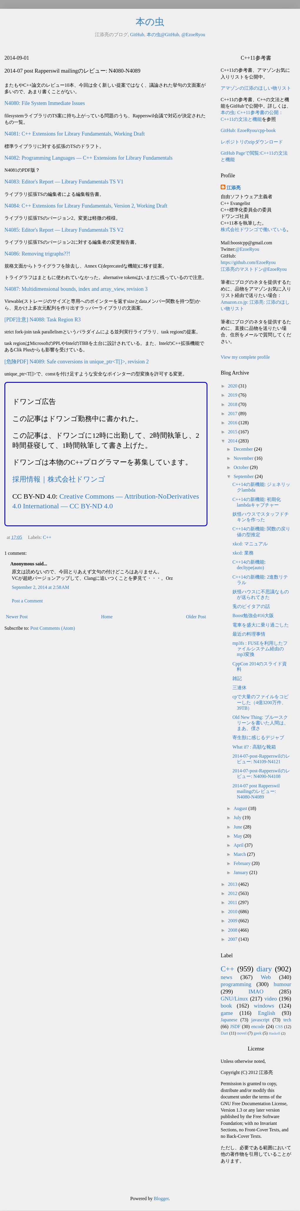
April (239, 845)
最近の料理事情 (248, 634)
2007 (233, 939)
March (240, 854)
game (227, 1013)
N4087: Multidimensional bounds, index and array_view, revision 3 (76, 289)
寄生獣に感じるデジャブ (258, 737)
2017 (233, 413)
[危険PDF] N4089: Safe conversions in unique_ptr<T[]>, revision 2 (76, 362)
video (270, 998)
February (243, 863)
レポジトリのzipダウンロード (252, 141)
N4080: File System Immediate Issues (44, 103)
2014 (233, 440)
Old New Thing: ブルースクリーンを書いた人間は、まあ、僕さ (260, 723)
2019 (233, 394)
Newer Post (17, 616)
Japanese (229, 1019)
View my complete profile (245, 357)
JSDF (235, 1026)
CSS (279, 1026)
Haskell (274, 1033)
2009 (233, 920)
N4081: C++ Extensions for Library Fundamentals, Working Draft (74, 134)
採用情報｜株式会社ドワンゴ (58, 479)
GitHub (137, 34)
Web (266, 977)
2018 (233, 404)
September (244, 476)
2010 (233, 911)
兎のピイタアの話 (251, 606)
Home (107, 616)
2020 (233, 385)
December (244, 449)
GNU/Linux (234, 998)
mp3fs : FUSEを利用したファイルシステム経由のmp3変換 (260, 649)
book (226, 1006)
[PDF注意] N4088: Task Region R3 (42, 320)
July (238, 817)
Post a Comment (27, 600)
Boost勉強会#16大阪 (253, 615)
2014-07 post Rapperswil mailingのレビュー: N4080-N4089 (256, 791)
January (241, 872)
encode (257, 1026)
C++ (47, 537)
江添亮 (234, 187)
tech (287, 1019)
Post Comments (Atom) (52, 628)
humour (282, 984)
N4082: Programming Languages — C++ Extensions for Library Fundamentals (88, 158)
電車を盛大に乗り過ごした (260, 624)
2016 (233, 422)
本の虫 (150, 21)
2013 (233, 884)
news (226, 977)
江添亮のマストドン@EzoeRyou (254, 269)
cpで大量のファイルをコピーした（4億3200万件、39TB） (260, 702)
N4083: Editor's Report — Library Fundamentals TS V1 (63, 182)
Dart (224, 1033)
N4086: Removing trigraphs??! (37, 254)
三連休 (239, 687)
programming (236, 984)
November (244, 458)
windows (264, 1006)
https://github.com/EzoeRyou (248, 262)
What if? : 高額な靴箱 (254, 746)
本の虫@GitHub (163, 34)
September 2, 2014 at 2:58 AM (40, 587)
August (241, 808)
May (238, 835)
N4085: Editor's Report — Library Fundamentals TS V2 (63, 230)
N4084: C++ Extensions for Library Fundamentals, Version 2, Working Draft (85, 206)
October (242, 467)
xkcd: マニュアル (250, 543)
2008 (233, 930)
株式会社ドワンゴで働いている (253, 229)
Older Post (196, 616)
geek (258, 1033)
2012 (233, 893)
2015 (233, 431)
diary (264, 969)
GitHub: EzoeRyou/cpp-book (248, 130)
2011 (233, 902)
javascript (260, 1019)
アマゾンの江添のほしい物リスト (256, 88)
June (238, 826)
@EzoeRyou (193, 34)
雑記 (237, 678)
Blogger (161, 1198)
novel (242, 1033)
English (266, 1013)
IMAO (255, 991)
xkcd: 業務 (243, 552)
